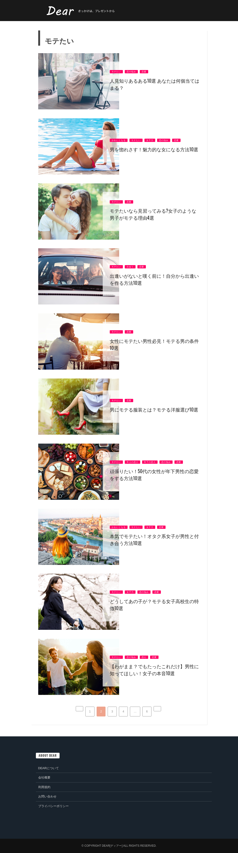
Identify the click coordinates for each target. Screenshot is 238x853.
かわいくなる (119, 140)
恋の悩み (131, 71)
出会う (130, 267)
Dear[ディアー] (112, 845)
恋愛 (144, 71)
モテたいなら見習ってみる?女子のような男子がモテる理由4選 (153, 214)
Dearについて (48, 768)
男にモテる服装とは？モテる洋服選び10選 (154, 409)
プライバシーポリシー (53, 806)
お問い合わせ (47, 796)
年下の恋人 (150, 462)
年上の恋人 (132, 462)
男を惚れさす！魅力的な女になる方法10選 (154, 149)
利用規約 (44, 787)
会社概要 (44, 777)
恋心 (144, 657)
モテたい (116, 71)
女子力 (149, 140)
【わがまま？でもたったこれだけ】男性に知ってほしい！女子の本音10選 (154, 670)
